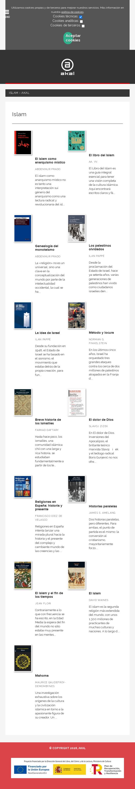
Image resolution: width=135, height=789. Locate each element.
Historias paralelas (103, 506)
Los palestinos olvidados (100, 248)
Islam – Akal (19, 92)
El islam (95, 593)
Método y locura (101, 333)
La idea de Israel (47, 333)
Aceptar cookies (69, 38)
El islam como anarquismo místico (50, 161)
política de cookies (72, 12)
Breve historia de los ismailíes (48, 422)
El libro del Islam (101, 155)
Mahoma (42, 676)
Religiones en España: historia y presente (48, 505)
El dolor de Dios (101, 420)
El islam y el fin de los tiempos (49, 595)
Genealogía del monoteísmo (46, 248)
